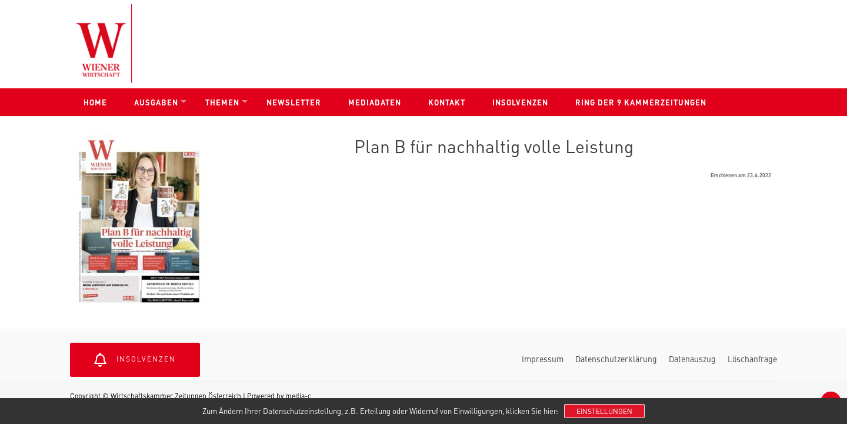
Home (95, 102)
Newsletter (293, 102)
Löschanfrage (752, 359)
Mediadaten (374, 102)
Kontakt (446, 102)
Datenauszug (692, 359)
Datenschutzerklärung (616, 359)
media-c (298, 395)
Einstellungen (604, 411)
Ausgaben (156, 102)
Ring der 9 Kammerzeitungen (640, 102)
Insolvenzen (520, 102)
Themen (222, 102)
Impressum (542, 359)
